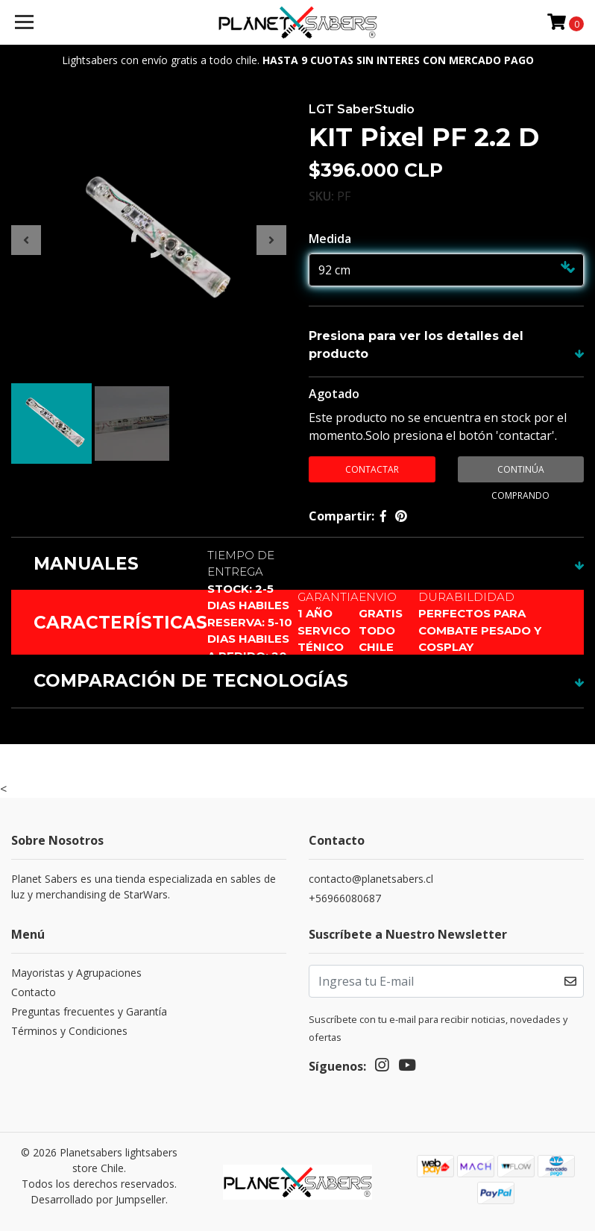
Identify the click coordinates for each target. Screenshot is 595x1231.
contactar (372, 469)
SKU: (321, 196)
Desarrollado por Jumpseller (98, 1199)
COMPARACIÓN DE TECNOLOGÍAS (191, 680)
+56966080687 (345, 898)
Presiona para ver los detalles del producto (416, 345)
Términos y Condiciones (69, 1031)
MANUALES (86, 563)
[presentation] (26, 240)
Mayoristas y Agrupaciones (76, 973)
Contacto (33, 992)
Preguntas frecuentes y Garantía (89, 1011)
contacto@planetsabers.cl (371, 879)
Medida (330, 238)
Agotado (334, 393)
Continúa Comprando (520, 472)
